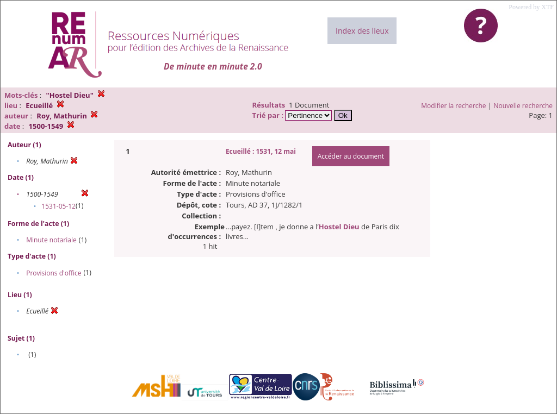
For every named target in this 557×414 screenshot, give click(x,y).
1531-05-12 (58, 206)
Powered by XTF (531, 7)
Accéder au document (351, 156)
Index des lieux (362, 31)
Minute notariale (51, 239)
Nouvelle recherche (523, 105)
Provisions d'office (53, 273)
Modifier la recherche (453, 105)
